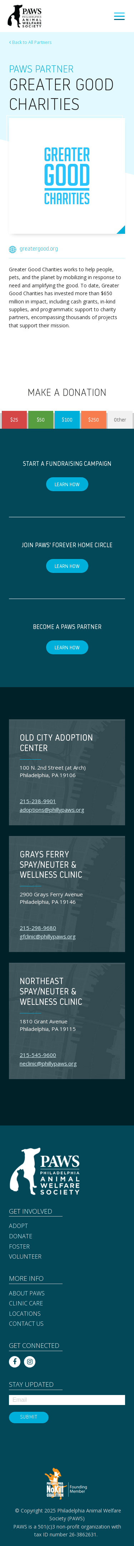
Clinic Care (26, 1303)
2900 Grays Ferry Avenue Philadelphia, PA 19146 (51, 898)
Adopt (18, 1226)
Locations (25, 1314)
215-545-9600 (38, 1054)
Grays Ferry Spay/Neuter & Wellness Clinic (51, 865)
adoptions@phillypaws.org (52, 809)
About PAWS (27, 1293)
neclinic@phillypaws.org (48, 1063)
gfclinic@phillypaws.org (48, 936)
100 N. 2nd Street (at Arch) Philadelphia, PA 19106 (53, 771)
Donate (20, 1236)
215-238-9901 (38, 801)
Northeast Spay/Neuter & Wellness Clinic (51, 992)
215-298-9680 (38, 927)
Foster (19, 1246)
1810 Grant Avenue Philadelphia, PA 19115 (48, 1025)
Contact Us (26, 1324)
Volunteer (25, 1256)
